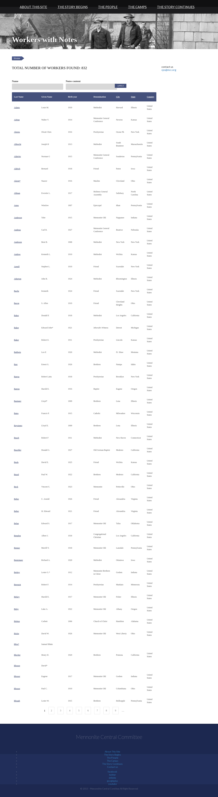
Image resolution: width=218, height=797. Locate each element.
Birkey (17, 597)
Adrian (17, 120)
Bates (16, 413)
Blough (17, 701)
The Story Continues (175, 7)
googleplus (112, 781)
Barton (17, 389)
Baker (16, 315)
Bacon (16, 303)
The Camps (137, 7)
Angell (17, 266)
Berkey (17, 572)
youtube (112, 784)
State (133, 97)
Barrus (16, 376)
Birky (16, 609)
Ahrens (17, 132)
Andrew (17, 254)
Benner (17, 548)
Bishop (17, 621)
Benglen (17, 536)
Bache (16, 291)
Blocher (17, 655)
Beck (16, 487)
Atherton (17, 279)
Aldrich (17, 169)
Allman (17, 193)
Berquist (17, 584)
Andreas (17, 230)
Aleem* (17, 181)
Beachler (17, 450)
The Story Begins (73, 7)
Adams (17, 107)
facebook (112, 771)
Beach (16, 438)
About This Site (33, 7)
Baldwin (17, 352)
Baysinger (18, 425)
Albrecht (17, 144)
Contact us (112, 767)
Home (17, 58)
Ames (16, 205)
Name (15, 81)
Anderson (18, 217)
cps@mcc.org (168, 69)
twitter (112, 774)
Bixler (16, 633)
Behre (16, 499)
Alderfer (17, 156)
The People (108, 7)
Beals (16, 462)
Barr (16, 364)
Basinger (17, 401)
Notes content (73, 81)
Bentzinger (18, 560)
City (118, 97)
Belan (16, 523)
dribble (112, 777)
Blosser (17, 665)
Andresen (18, 242)
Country (150, 97)
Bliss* (16, 644)
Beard (16, 474)
